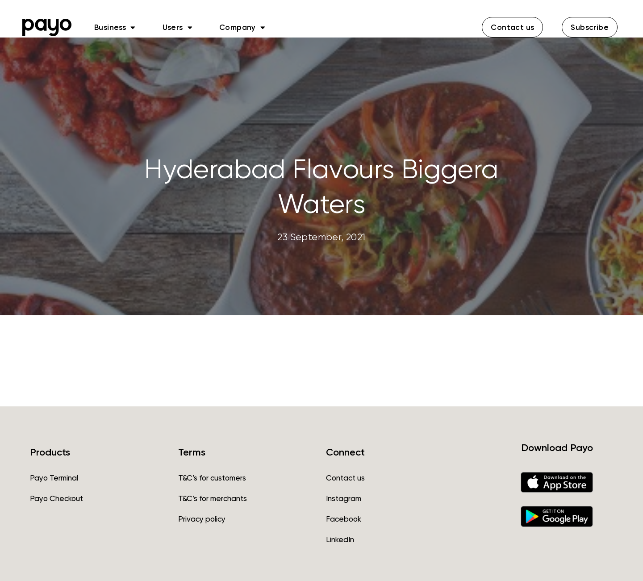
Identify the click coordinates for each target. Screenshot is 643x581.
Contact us (345, 477)
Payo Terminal (54, 477)
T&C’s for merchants (212, 498)
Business (115, 27)
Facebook (343, 518)
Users (177, 27)
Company (242, 27)
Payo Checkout (56, 498)
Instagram (343, 498)
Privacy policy (201, 518)
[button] (512, 27)
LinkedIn (340, 539)
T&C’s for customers (212, 477)
